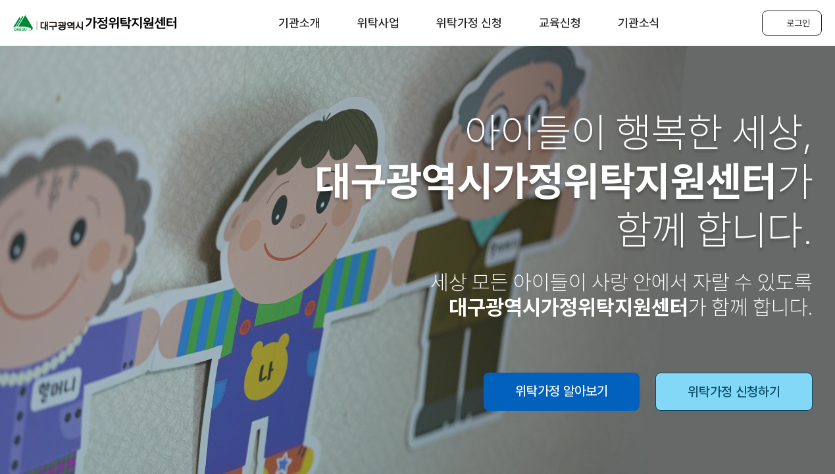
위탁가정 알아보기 (561, 391)
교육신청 (560, 23)
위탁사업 (378, 23)
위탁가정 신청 (469, 23)
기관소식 (639, 23)
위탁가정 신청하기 (734, 392)
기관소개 (299, 23)
